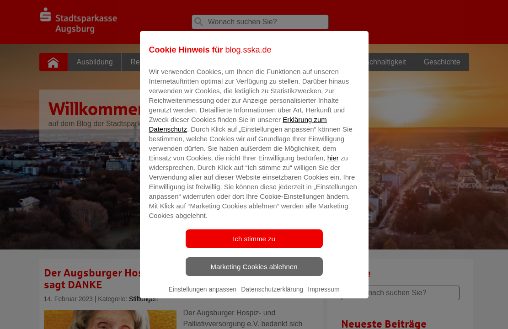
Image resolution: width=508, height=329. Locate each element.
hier (333, 164)
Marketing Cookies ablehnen (253, 273)
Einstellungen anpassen (202, 295)
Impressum (323, 295)
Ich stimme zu (254, 245)
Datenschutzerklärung (272, 295)
